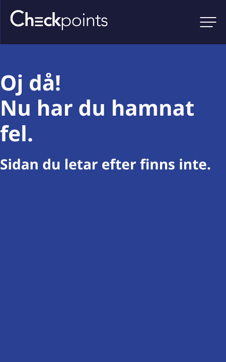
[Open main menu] (208, 22)
